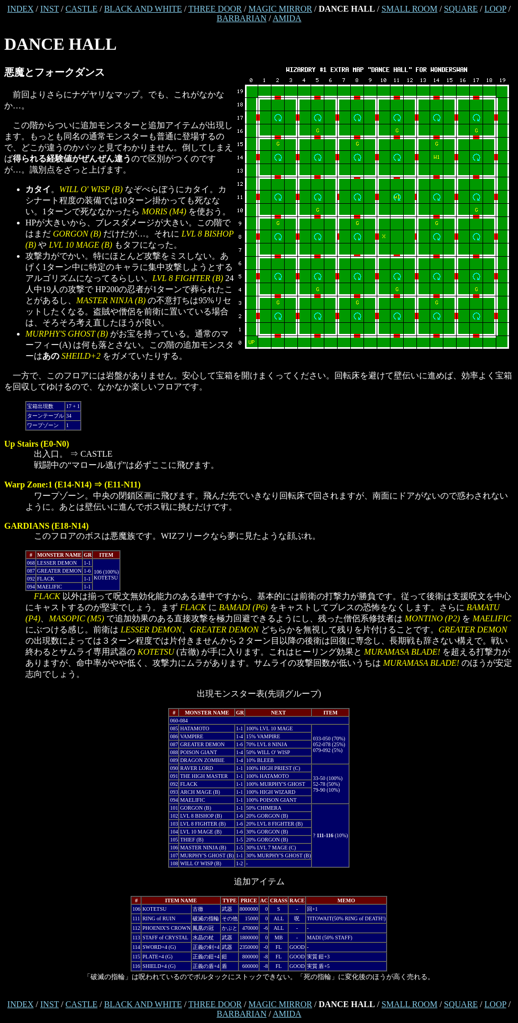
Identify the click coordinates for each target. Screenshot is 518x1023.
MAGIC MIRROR (280, 8)
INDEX (20, 8)
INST (49, 8)
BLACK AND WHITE (143, 8)
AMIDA (286, 18)
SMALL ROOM (409, 8)
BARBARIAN (241, 18)
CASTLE (81, 8)
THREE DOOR (215, 8)
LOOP (495, 8)
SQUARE (461, 8)
